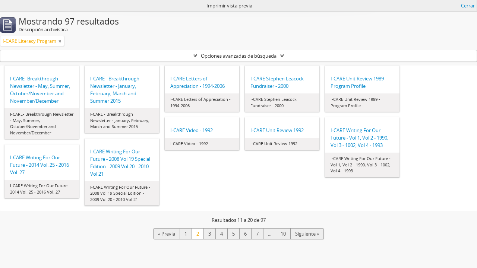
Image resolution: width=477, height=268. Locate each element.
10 (283, 233)
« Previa (166, 233)
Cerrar (468, 5)
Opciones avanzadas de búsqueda (239, 55)
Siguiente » (307, 233)
